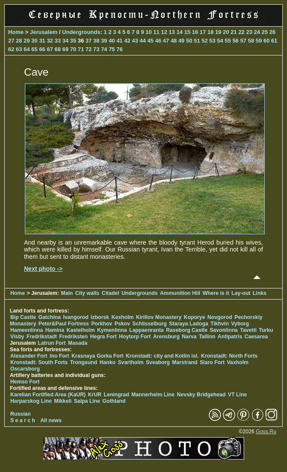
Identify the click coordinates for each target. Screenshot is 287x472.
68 (57, 49)
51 (197, 40)
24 (257, 32)
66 (42, 49)
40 (112, 40)
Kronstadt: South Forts (39, 362)
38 (96, 40)
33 (57, 40)
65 (34, 49)
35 (73, 40)
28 (19, 40)
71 (81, 49)
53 (212, 40)
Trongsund (83, 362)
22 (242, 32)
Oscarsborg (25, 369)
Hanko (107, 362)
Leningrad (116, 395)
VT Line (237, 395)
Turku (266, 330)
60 (266, 40)
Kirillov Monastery (158, 317)
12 (164, 32)
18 (211, 32)
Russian (20, 414)
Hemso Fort (24, 382)
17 (202, 32)
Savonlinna (224, 330)
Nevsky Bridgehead (201, 395)
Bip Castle (23, 317)
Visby (17, 337)
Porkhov (101, 324)
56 (236, 40)
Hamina (54, 330)
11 (156, 32)
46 (158, 40)
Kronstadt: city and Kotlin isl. (162, 356)
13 (172, 32)
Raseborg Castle (187, 330)
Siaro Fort (212, 362)
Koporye (194, 317)
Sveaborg (158, 362)
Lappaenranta (146, 330)
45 (151, 40)
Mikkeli (63, 401)
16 (195, 32)
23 (249, 32)
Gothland (114, 401)
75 (112, 49)
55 (228, 40)
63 (19, 49)
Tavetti (248, 330)
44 (143, 40)
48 (174, 40)
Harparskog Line (31, 401)
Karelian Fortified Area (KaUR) (48, 395)
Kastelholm (80, 330)
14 (179, 32)
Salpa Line (87, 401)
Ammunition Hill (180, 293)
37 (88, 40)
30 (34, 40)
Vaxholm (237, 362)
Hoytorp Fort (135, 337)
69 (65, 49)
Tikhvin (220, 324)
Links (259, 293)
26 (272, 32)
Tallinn (207, 337)
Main (67, 293)
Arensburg (166, 337)
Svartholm (131, 362)
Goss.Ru (266, 432)
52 (205, 40)
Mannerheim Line (153, 395)
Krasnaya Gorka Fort (98, 356)
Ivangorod (75, 317)
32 (50, 40)
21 (234, 32)
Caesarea (256, 337)
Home (16, 32)
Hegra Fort (103, 337)
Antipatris (230, 337)
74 (104, 49)
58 (251, 40)
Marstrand (184, 362)
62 (11, 49)
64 (27, 49)
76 (119, 49)
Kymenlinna (112, 330)
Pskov (122, 324)
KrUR (94, 395)
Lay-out (240, 293)
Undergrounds (81, 32)
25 (265, 32)
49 (181, 40)
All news (51, 420)
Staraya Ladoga (188, 324)
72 (88, 49)
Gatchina (49, 317)
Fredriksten (73, 337)
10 (148, 32)
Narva (189, 337)
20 (226, 32)
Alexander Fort (28, 356)
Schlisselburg (149, 324)
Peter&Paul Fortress (64, 324)
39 (104, 40)
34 (65, 40)
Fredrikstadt (42, 337)
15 (187, 32)
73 (96, 49)
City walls (87, 293)
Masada (78, 343)
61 (274, 40)
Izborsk (100, 317)
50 (189, 40)
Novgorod (219, 317)
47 (166, 40)
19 (218, 32)
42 (127, 40)
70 (73, 49)
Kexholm (123, 317)
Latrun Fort (52, 343)
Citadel (110, 293)
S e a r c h (22, 420)
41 (119, 40)
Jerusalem (43, 32)
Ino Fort (59, 356)
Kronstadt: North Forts (229, 356)
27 (11, 40)
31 (42, 40)
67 (50, 49)
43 (135, 40)
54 (220, 40)
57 (243, 40)
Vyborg (240, 324)
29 (27, 40)
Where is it (215, 293)
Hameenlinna (26, 330)
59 (259, 40)
